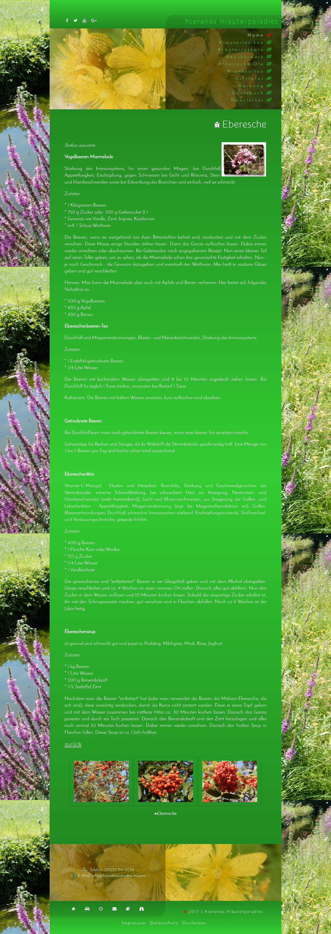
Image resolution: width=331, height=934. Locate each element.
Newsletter (247, 100)
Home (256, 35)
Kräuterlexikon (241, 42)
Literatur (250, 78)
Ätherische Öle (241, 63)
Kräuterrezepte (241, 49)
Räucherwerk (245, 56)
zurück (73, 744)
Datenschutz (164, 922)
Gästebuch (248, 92)
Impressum (134, 922)
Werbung (251, 85)
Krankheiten (246, 71)
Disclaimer (194, 922)
